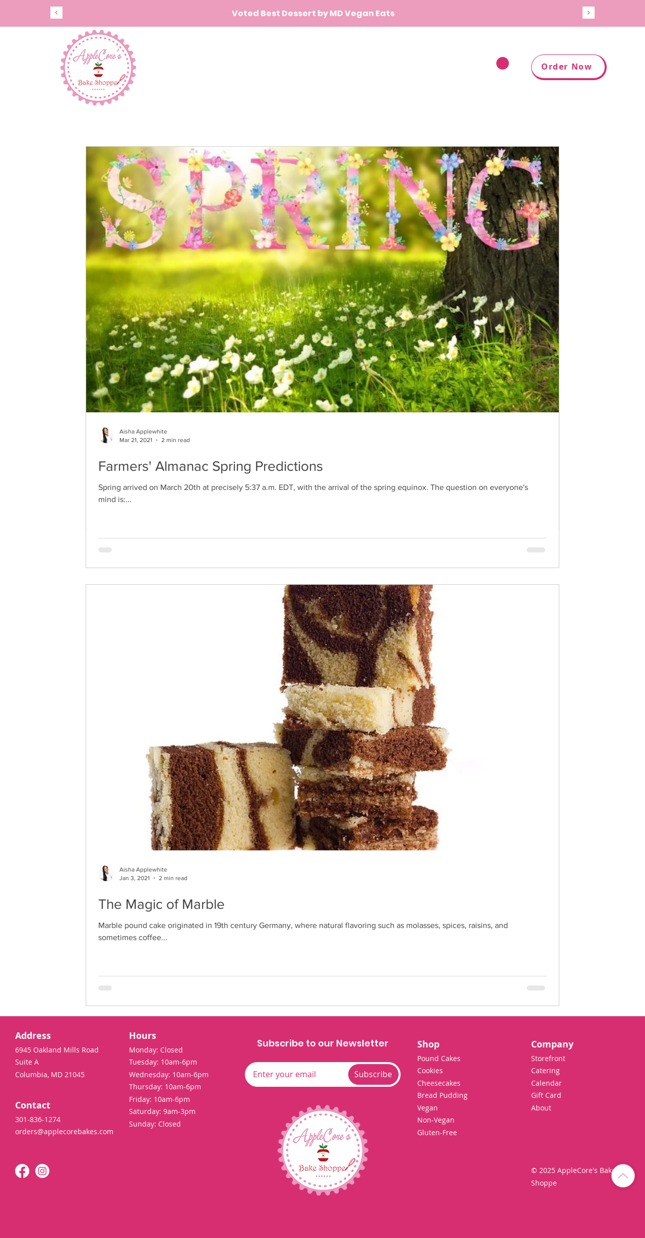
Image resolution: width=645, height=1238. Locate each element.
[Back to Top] (623, 1176)
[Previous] (56, 13)
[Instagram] (42, 1171)
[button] (426, 67)
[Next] (589, 13)
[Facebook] (22, 1171)
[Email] (294, 1074)
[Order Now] (569, 67)
